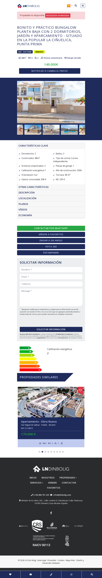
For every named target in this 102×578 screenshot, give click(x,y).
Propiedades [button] (67, 477)
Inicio (33, 477)
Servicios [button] (36, 482)
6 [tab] (54, 452)
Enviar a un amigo (51, 240)
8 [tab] (60, 452)
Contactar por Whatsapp (51, 228)
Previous (20, 102)
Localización (27, 198)
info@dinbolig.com (62, 495)
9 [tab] (63, 452)
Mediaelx (56, 563)
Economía (25, 215)
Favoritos (53, 487)
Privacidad (51, 560)
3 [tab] (45, 452)
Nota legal (41, 560)
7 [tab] (57, 452)
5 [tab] (51, 452)
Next (81, 102)
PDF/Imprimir (51, 252)
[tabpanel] (51, 417)
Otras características (34, 187)
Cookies (60, 560)
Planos (23, 204)
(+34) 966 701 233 (40, 495)
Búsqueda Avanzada (57, 15)
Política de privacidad (44, 312)
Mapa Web (70, 560)
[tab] (51, 146)
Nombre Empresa (28, 6)
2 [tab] (42, 452)
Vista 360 (51, 246)
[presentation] (36, 320)
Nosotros (48, 477)
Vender (52, 482)
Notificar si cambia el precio (49, 70)
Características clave (33, 145)
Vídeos (23, 209)
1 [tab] (39, 452)
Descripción (27, 192)
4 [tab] (48, 452)
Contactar (69, 482)
